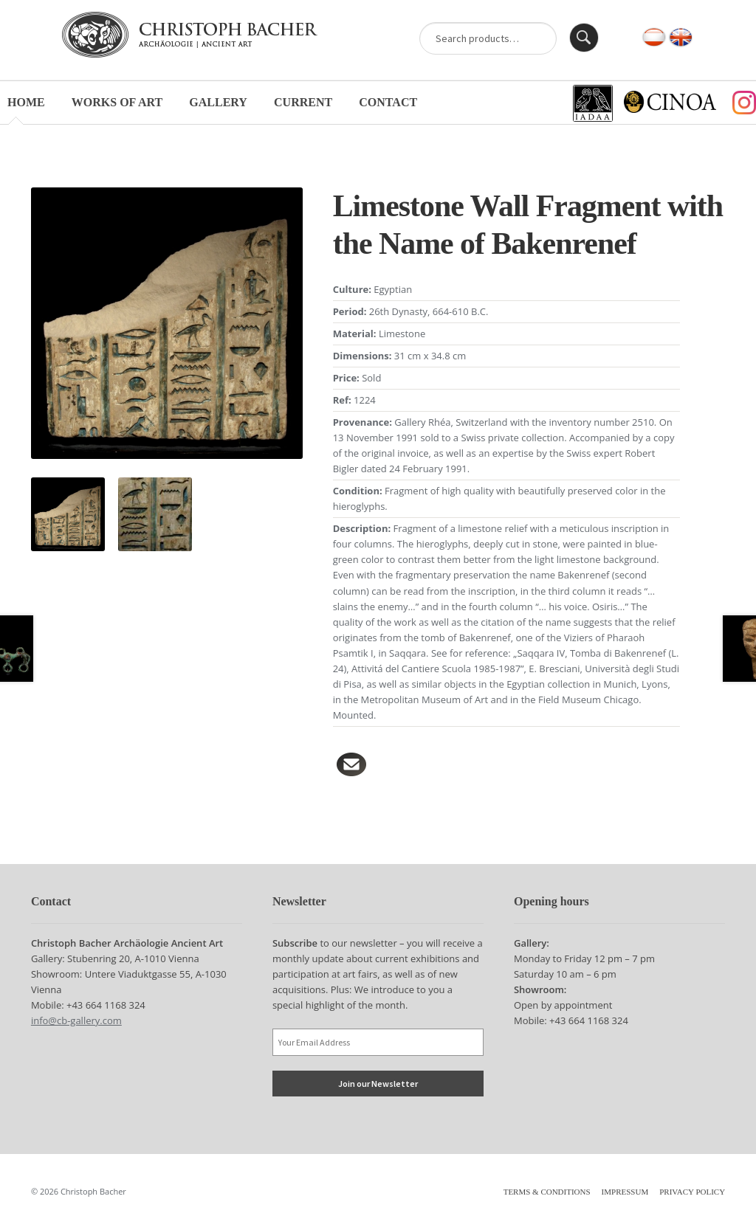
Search (584, 37)
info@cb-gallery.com (76, 1020)
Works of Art (117, 102)
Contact (388, 102)
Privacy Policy (692, 1191)
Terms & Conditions (547, 1191)
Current (303, 102)
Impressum (625, 1191)
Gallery (218, 102)
